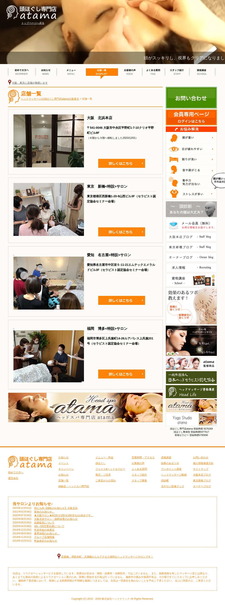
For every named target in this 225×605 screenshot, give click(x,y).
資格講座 (166, 457)
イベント (63, 463)
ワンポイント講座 (171, 469)
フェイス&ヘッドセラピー (110, 469)
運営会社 (13, 478)
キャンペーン (66, 469)
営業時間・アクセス (143, 457)
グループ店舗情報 (44, 537)
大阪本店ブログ (202, 474)
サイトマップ (200, 469)
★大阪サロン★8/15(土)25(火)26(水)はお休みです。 (63, 515)
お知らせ (63, 457)
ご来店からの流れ (105, 480)
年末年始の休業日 (44, 529)
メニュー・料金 (104, 457)
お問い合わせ (200, 457)
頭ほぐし (100, 463)
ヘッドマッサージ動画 (174, 474)
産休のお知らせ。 (44, 511)
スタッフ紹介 (139, 474)
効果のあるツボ (170, 463)
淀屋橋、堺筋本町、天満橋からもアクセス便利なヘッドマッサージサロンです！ (107, 556)
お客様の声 (138, 463)
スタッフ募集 (139, 480)
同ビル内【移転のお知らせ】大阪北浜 (56, 508)
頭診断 (165, 480)
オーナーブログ (202, 486)
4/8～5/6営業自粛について (49, 526)
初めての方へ (15, 472)
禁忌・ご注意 (103, 474)
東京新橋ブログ (202, 480)
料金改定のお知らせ (45, 540)
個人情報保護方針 (203, 463)
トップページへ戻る (32, 23)
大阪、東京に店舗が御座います (30, 82)
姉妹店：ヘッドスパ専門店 (73, 486)
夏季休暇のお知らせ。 (47, 533)
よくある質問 (139, 469)
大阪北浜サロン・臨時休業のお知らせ (56, 518)
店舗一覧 (63, 480)
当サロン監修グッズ (172, 486)
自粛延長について (44, 522)
